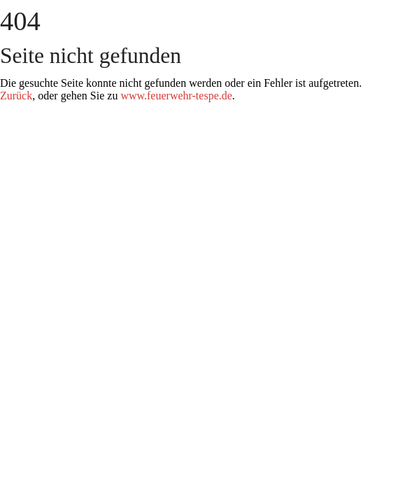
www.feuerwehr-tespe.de (176, 96)
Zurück (16, 96)
